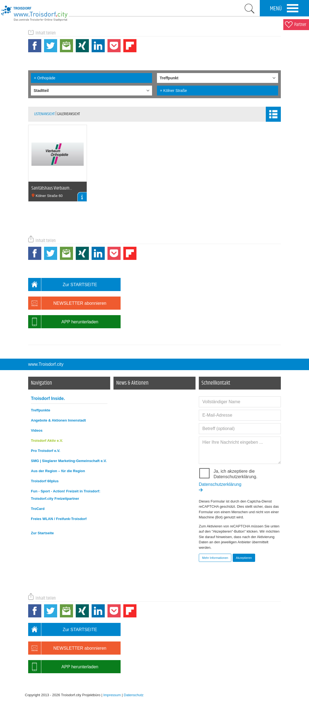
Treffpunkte (40, 410)
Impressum (112, 695)
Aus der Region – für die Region (58, 471)
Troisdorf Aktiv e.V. (47, 441)
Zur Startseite (42, 533)
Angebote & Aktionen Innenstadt (58, 420)
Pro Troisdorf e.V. (45, 451)
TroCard (38, 509)
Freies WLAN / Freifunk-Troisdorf (59, 519)
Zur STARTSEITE (62, 284)
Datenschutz (134, 695)
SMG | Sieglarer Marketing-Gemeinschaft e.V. (69, 461)
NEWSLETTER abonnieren (67, 303)
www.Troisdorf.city (45, 364)
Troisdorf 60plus (45, 481)
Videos (36, 430)
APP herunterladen (63, 321)
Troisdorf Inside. (48, 398)
